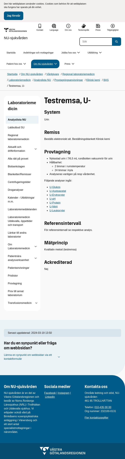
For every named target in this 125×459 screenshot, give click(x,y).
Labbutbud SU (16, 127)
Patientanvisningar (18, 267)
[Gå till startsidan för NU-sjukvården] (16, 34)
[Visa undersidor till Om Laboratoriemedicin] (35, 246)
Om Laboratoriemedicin (19, 246)
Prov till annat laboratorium (16, 293)
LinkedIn (50, 396)
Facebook (50, 393)
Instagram (63, 393)
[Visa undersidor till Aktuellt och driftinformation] (35, 149)
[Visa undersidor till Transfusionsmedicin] (36, 303)
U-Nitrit (53, 206)
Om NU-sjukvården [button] (45, 64)
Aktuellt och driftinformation (16, 149)
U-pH (52, 198)
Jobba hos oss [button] (70, 52)
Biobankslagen (16, 166)
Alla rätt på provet (18, 158)
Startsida (11, 52)
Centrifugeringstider (19, 182)
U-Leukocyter (57, 210)
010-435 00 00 (102, 407)
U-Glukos (54, 187)
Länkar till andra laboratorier (17, 234)
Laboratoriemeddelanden (22, 209)
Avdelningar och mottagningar (38, 52)
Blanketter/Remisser (19, 174)
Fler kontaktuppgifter (96, 417)
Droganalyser (15, 189)
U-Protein (55, 202)
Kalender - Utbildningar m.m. (21, 199)
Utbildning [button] (94, 52)
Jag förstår (13, 15)
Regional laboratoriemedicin (18, 137)
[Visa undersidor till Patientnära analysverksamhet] (35, 258)
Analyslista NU (17, 119)
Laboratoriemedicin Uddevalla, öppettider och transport (20, 221)
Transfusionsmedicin (20, 303)
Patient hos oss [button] (16, 64)
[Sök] (95, 41)
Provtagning (15, 283)
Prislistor (13, 275)
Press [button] (69, 64)
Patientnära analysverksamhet (18, 258)
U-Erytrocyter (57, 195)
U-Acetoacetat (57, 191)
